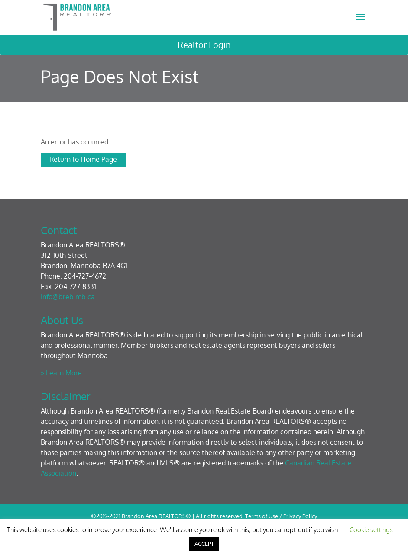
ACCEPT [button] (204, 543)
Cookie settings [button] (371, 530)
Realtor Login (204, 44)
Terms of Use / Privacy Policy (281, 516)
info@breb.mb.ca (68, 296)
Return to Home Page (83, 159)
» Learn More (61, 373)
